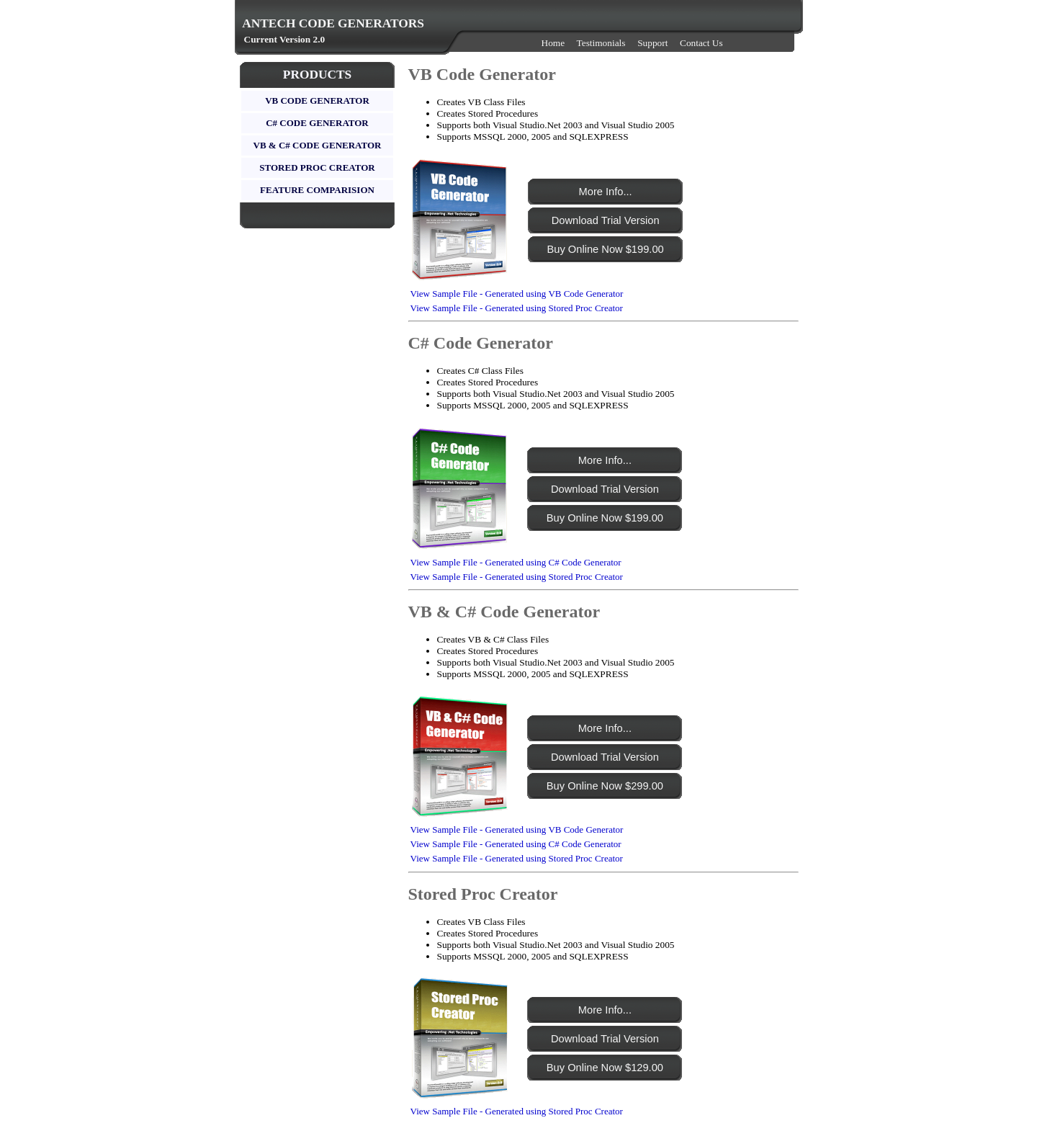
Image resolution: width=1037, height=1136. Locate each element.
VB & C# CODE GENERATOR (317, 145)
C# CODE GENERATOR (317, 122)
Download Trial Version (606, 220)
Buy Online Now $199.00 (605, 249)
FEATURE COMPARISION (317, 189)
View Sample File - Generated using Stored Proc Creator (516, 308)
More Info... (605, 191)
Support (652, 42)
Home (553, 42)
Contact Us (701, 42)
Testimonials (601, 42)
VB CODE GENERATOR (317, 100)
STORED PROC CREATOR (316, 167)
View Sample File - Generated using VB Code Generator (517, 293)
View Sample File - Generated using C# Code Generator (515, 562)
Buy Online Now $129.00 (605, 1067)
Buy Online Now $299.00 (605, 786)
